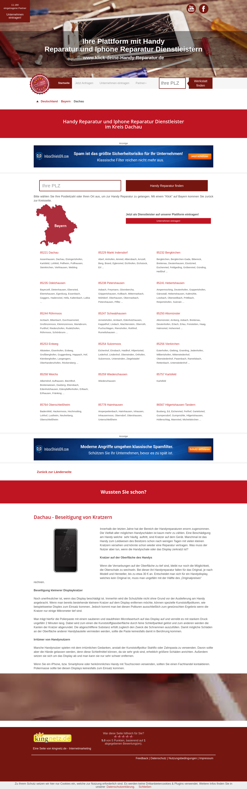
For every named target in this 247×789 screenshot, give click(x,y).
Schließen (145, 786)
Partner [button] (141, 83)
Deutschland (47, 101)
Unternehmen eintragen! (168, 221)
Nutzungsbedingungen (183, 758)
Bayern (66, 101)
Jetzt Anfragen (84, 83)
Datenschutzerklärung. (120, 786)
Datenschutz (158, 758)
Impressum (206, 758)
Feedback (142, 758)
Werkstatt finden (200, 83)
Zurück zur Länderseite (54, 472)
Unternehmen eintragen (114, 83)
